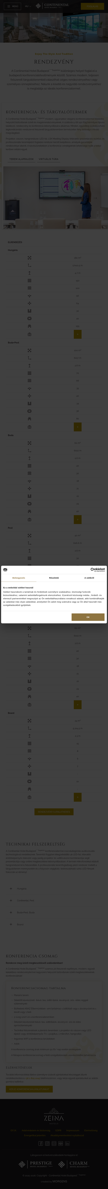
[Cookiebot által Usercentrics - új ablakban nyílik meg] (93, 570)
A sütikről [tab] (89, 578)
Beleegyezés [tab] (18, 578)
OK (88, 617)
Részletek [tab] (54, 578)
